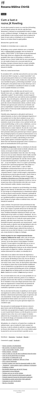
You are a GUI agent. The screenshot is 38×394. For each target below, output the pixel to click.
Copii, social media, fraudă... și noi (12, 350)
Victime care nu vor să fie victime (12, 373)
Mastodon (12, 337)
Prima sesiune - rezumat (9, 352)
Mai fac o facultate (8, 383)
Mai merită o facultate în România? (13, 348)
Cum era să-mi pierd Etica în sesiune (13, 355)
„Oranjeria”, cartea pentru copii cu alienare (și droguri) (19, 365)
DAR (2, 189)
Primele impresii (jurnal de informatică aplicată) (17, 377)
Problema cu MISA (8, 367)
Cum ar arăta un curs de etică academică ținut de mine (19, 353)
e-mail (10, 340)
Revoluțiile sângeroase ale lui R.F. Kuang (14, 369)
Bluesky (26, 337)
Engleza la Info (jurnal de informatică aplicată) (16, 375)
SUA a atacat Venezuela (9, 361)
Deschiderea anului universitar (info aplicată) (16, 379)
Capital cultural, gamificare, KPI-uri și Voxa (15, 359)
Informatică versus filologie (10, 371)
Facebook (19, 337)
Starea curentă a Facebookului (11, 346)
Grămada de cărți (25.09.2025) (11, 381)
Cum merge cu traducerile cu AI (12, 357)
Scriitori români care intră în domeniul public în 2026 (19, 363)
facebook (16, 340)
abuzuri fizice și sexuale (13, 51)
